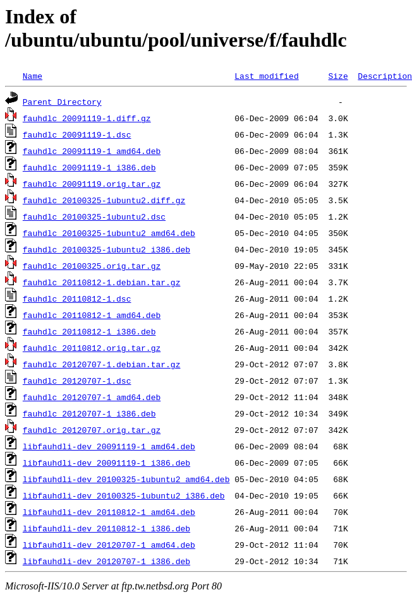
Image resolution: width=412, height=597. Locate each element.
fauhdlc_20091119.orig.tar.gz (92, 183)
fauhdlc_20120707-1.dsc (77, 380)
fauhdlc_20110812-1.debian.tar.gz (102, 282)
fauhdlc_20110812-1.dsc (77, 298)
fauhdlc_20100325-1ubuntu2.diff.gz (104, 200)
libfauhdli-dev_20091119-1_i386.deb (106, 462)
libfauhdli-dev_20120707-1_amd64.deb (109, 544)
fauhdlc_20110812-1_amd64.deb (92, 315)
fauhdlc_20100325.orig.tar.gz (92, 265)
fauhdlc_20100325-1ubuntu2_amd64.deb (109, 233)
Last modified (266, 75)
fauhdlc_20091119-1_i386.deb (89, 167)
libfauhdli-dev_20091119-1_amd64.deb (109, 446)
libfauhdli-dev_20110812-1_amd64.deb (109, 511)
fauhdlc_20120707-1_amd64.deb (92, 397)
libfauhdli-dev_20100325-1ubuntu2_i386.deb (124, 495)
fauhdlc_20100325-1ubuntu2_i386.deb (106, 249)
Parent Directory (62, 101)
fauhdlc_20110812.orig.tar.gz (92, 347)
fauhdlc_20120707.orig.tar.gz (92, 429)
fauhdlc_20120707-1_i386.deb (89, 413)
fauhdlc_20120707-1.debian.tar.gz (102, 364)
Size (338, 75)
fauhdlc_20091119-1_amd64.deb (92, 151)
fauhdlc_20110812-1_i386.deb (89, 331)
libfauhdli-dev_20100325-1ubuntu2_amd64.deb (126, 479)
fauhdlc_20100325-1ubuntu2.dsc (94, 216)
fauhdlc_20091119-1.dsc (77, 134)
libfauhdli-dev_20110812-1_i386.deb (106, 528)
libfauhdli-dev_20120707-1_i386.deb (106, 561)
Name (32, 75)
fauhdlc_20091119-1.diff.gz (87, 118)
